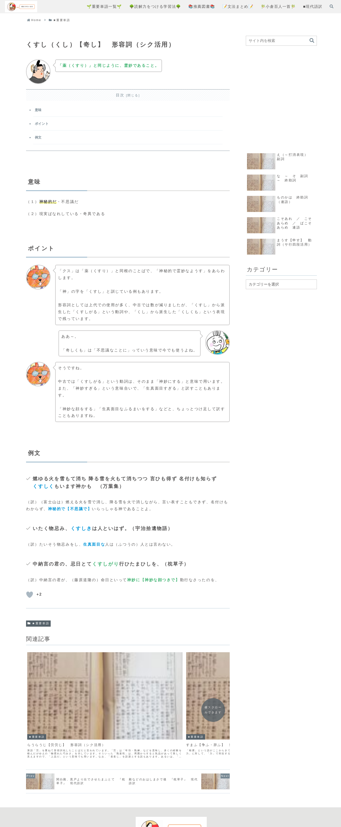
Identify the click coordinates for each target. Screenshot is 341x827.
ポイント (42, 125)
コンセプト (123, 806)
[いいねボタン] (29, 597)
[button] (312, 40)
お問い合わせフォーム (207, 806)
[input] (281, 41)
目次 (120, 95)
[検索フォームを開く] (331, 6)
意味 (38, 110)
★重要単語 (38, 626)
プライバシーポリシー (160, 806)
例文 (38, 139)
